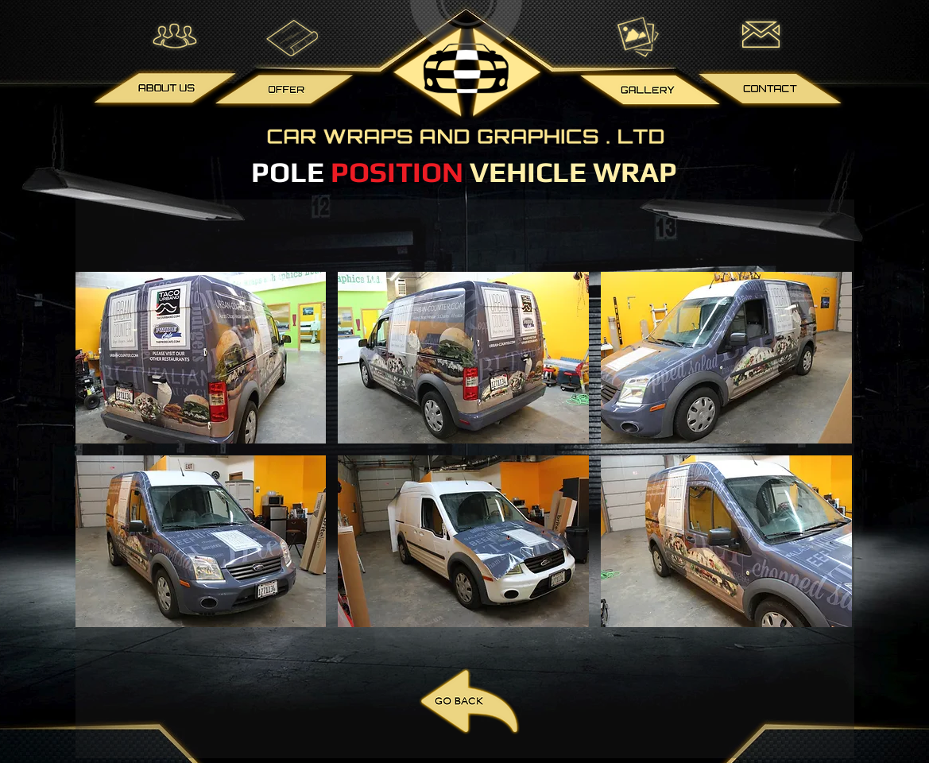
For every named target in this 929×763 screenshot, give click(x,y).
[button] (201, 357)
